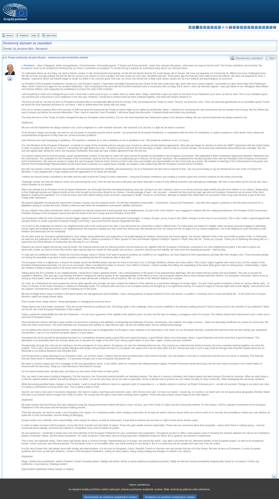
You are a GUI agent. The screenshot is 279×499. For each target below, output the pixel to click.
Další (34, 35)
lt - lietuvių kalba (237, 27)
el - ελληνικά (212, 27)
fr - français (219, 27)
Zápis (272, 58)
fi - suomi (271, 27)
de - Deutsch (204, 27)
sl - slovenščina (267, 27)
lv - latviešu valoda (234, 27)
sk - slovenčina (263, 27)
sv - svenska (274, 27)
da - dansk (201, 27)
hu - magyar (241, 27)
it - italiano (230, 27)
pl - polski (252, 27)
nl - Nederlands (248, 27)
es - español (193, 27)
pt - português (256, 27)
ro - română (259, 27)
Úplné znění (51, 35)
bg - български (190, 27)
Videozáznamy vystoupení (248, 58)
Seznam (9, 35)
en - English (215, 27)
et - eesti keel (208, 27)
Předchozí (24, 35)
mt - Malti (245, 27)
